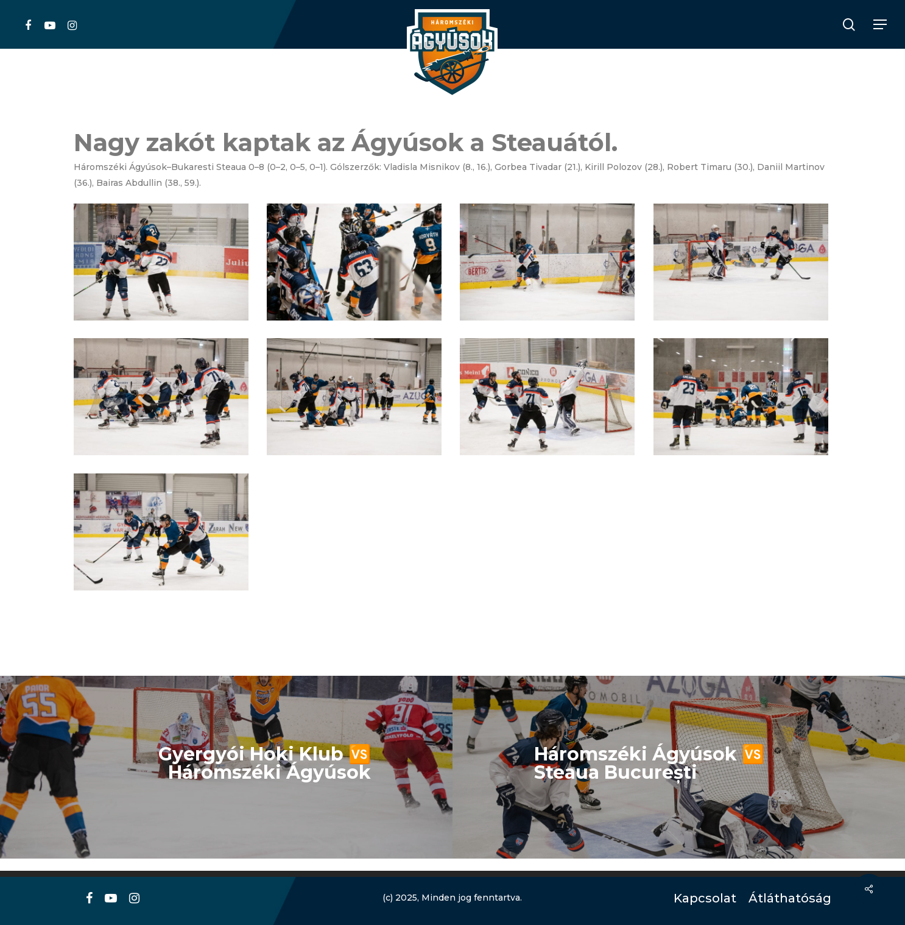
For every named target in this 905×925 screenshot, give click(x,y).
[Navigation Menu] (880, 24)
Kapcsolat (702, 898)
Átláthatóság (785, 898)
